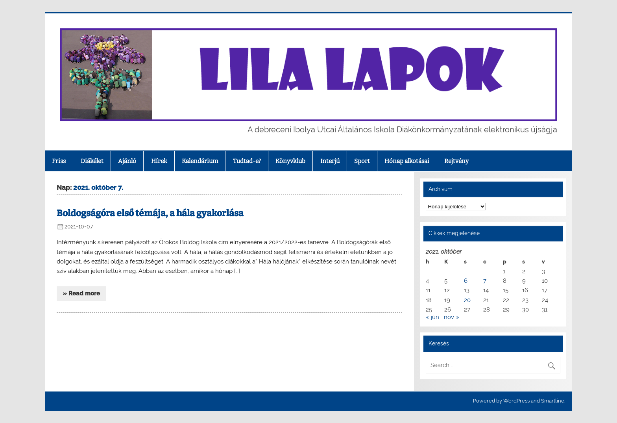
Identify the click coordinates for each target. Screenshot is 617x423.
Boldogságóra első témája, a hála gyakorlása (150, 213)
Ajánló (127, 161)
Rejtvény (456, 161)
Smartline (552, 401)
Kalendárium (200, 161)
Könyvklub (290, 161)
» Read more (81, 293)
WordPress (516, 401)
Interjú (330, 161)
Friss (59, 161)
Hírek (159, 161)
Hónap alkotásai (406, 161)
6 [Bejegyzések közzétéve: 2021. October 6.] (465, 280)
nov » (451, 317)
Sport (362, 161)
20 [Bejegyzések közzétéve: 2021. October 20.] (467, 300)
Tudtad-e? (247, 161)
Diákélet (92, 161)
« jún (432, 317)
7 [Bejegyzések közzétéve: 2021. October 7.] (484, 280)
